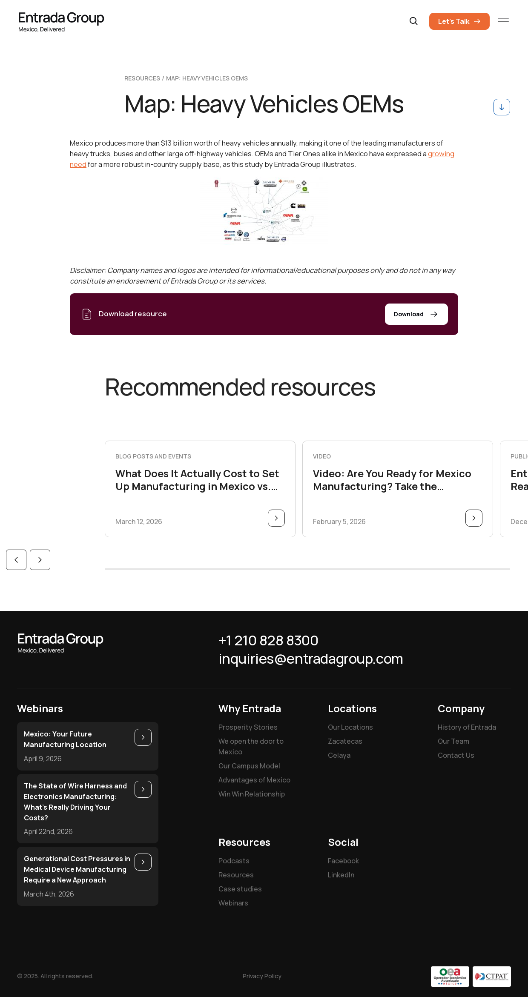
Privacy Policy (262, 976)
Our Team (453, 741)
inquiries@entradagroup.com (310, 659)
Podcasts (234, 860)
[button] (413, 21)
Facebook (343, 860)
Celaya (339, 755)
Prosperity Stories (248, 727)
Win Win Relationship (251, 794)
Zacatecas (345, 741)
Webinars (233, 903)
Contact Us (456, 755)
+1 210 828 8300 (268, 640)
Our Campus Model (249, 766)
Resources (236, 875)
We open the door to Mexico (251, 746)
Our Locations (350, 727)
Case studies (240, 889)
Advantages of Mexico (254, 780)
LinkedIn (341, 875)
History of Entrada (467, 727)
